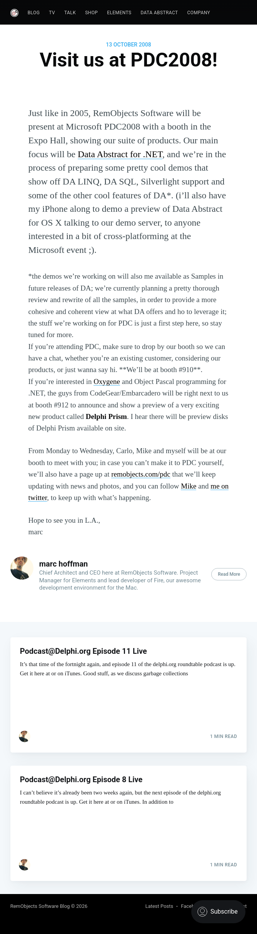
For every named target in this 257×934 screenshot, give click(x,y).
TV (52, 12)
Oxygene (106, 381)
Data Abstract (159, 12)
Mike (188, 486)
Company (198, 12)
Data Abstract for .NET (120, 154)
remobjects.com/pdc (140, 474)
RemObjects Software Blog (40, 906)
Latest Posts (159, 906)
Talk (70, 12)
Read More (229, 574)
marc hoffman (63, 563)
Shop (91, 12)
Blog (34, 12)
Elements (119, 12)
